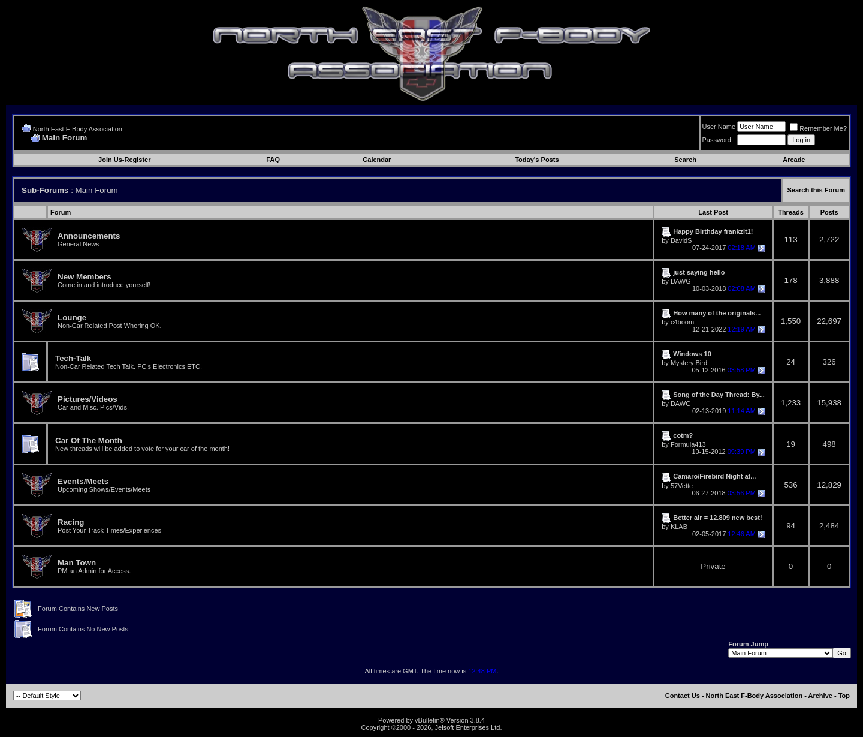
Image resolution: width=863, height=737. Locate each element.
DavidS (681, 240)
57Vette (682, 485)
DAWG (681, 281)
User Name (719, 126)
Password (716, 139)
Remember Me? (818, 128)
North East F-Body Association (77, 129)
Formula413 (688, 444)
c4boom (682, 322)
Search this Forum (816, 190)
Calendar (377, 159)
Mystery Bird (689, 362)
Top (844, 695)
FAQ (273, 159)
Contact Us (682, 695)
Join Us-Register (124, 159)
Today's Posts (537, 159)
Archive (820, 695)
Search (685, 159)
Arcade (794, 159)
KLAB (679, 526)
